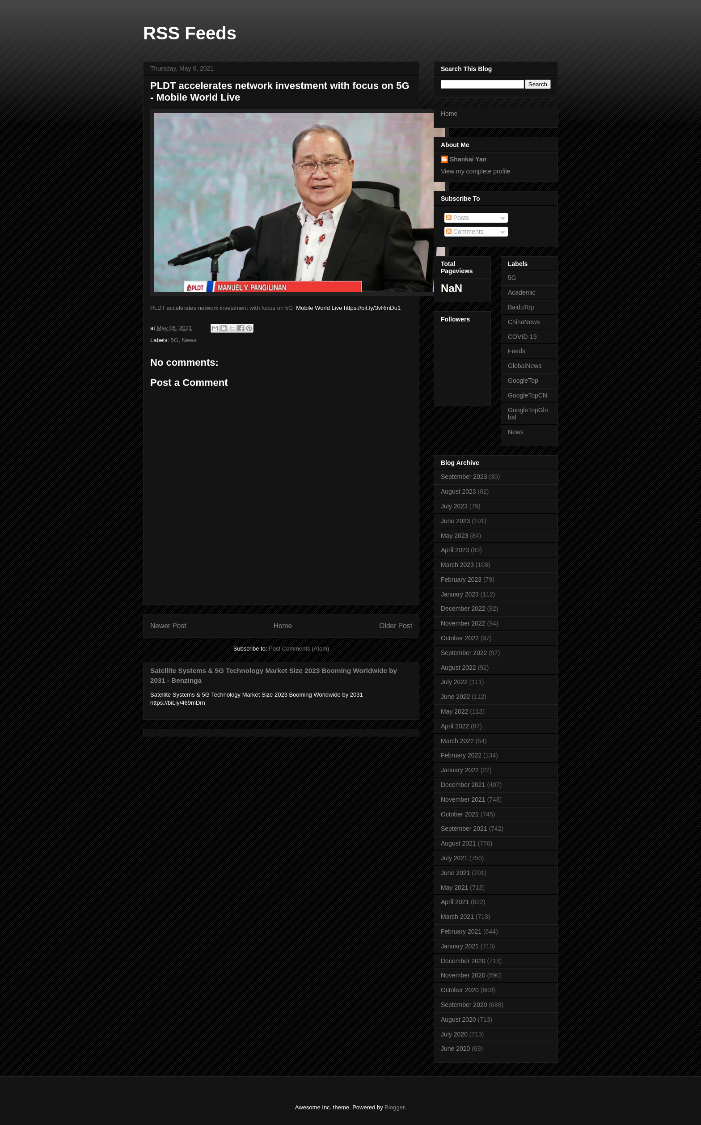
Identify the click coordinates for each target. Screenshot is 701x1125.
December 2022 (463, 608)
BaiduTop (521, 307)
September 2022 (464, 652)
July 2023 (454, 506)
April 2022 (455, 726)
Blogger (394, 1107)
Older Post (395, 626)
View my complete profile (475, 171)
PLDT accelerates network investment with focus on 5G (221, 308)
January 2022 (460, 770)
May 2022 (454, 711)
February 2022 (461, 755)
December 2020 (463, 960)
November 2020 (463, 975)
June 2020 (455, 1048)
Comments (465, 231)
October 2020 (460, 990)
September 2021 (464, 828)
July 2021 (454, 858)
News (189, 340)
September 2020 (464, 1004)
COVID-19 (522, 336)
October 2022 (460, 638)
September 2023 (464, 476)
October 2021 (460, 814)
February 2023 (461, 579)
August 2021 (458, 843)
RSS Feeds (189, 33)
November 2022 (463, 623)
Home (283, 626)
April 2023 (455, 550)
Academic (521, 292)
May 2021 (454, 887)
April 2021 (455, 901)
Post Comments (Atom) (299, 648)
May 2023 (454, 535)
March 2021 (457, 916)
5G (174, 340)
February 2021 (461, 931)
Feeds (516, 351)
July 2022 (454, 681)
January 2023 (460, 594)
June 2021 (455, 872)
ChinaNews (524, 322)
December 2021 (463, 784)
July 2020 (454, 1034)
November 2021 (463, 799)
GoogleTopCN (527, 395)
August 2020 (458, 1019)
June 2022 (455, 696)
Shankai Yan (468, 159)
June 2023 (455, 520)
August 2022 (458, 667)
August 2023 (458, 491)
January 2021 (460, 946)
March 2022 (457, 740)
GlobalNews (524, 365)
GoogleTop (523, 380)
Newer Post (168, 626)
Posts (457, 217)
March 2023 (457, 564)
